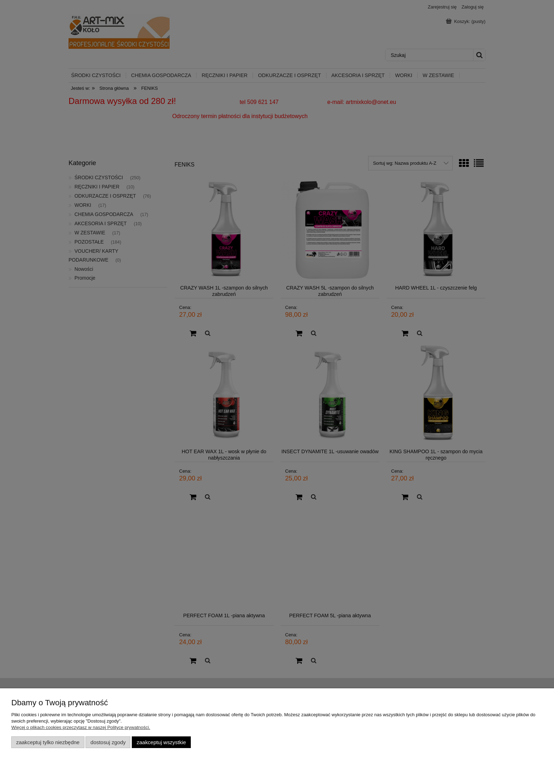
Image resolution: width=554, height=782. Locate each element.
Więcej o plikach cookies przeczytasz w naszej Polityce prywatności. (80, 727)
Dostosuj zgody (108, 742)
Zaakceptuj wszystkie (161, 742)
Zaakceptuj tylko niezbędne (47, 742)
